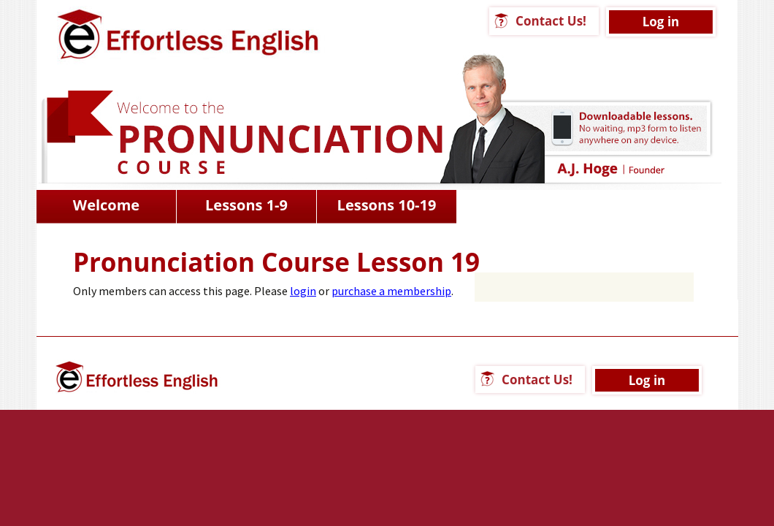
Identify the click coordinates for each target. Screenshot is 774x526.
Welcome (106, 205)
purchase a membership (391, 290)
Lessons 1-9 (246, 205)
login (303, 290)
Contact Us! (551, 20)
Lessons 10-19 (387, 205)
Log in (661, 21)
